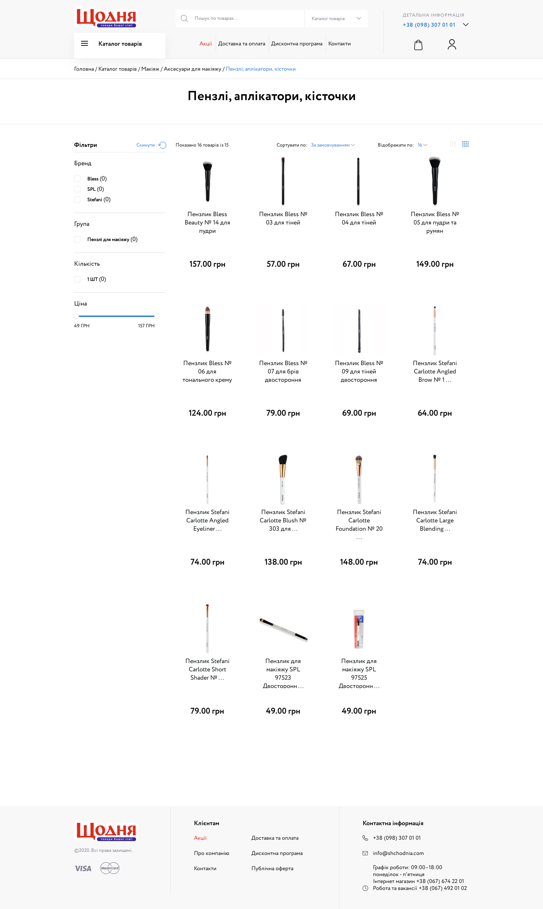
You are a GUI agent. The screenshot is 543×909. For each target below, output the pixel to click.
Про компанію (211, 853)
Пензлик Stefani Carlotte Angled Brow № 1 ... (435, 372)
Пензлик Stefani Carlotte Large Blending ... (435, 520)
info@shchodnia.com (398, 853)
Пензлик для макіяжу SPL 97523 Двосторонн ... (283, 674)
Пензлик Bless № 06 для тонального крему (207, 372)
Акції (205, 44)
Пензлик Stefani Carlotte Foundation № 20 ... (359, 525)
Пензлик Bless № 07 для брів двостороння (283, 372)
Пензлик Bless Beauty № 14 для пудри (207, 223)
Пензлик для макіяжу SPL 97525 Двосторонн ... (359, 674)
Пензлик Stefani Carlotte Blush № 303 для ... (283, 520)
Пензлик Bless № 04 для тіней (359, 218)
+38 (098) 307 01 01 (429, 25)
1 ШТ (92, 279)
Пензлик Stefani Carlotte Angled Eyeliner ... (207, 520)
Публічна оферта (272, 869)
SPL (91, 189)
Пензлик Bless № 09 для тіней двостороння (359, 372)
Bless (92, 179)
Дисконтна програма (296, 44)
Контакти (339, 44)
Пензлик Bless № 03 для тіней (283, 218)
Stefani (94, 199)
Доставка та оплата (241, 44)
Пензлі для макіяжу (108, 239)
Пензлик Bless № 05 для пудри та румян (435, 223)
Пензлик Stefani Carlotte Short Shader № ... (207, 669)
